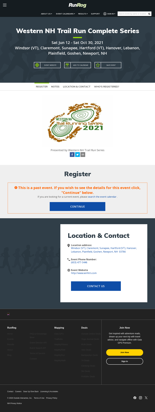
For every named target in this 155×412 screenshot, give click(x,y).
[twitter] (77, 155)
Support (95, 14)
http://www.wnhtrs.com (84, 273)
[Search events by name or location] (133, 13)
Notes (55, 86)
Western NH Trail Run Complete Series (77, 31)
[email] (82, 155)
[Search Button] (149, 14)
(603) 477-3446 (79, 262)
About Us (46, 14)
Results (83, 14)
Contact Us (94, 286)
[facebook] (72, 155)
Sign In (109, 14)
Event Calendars (65, 14)
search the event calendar (102, 196)
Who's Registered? (106, 86)
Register (42, 86)
